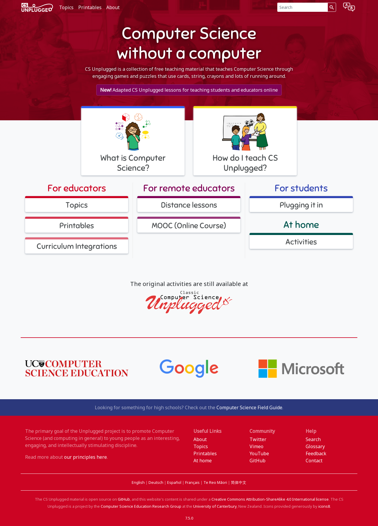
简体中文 (238, 482)
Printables (90, 7)
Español (174, 482)
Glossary (315, 446)
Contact (314, 460)
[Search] (302, 7)
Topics (66, 7)
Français (193, 482)
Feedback (316, 453)
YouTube (259, 453)
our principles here (85, 457)
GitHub (257, 460)
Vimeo (256, 446)
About (113, 7)
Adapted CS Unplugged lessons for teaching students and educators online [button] (189, 90)
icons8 (324, 506)
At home (202, 460)
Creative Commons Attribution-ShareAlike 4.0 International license (270, 499)
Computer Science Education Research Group (141, 506)
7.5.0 (189, 518)
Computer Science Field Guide (249, 407)
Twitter (258, 439)
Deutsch (156, 482)
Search (313, 439)
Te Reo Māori (215, 482)
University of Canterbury (215, 506)
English (139, 482)
